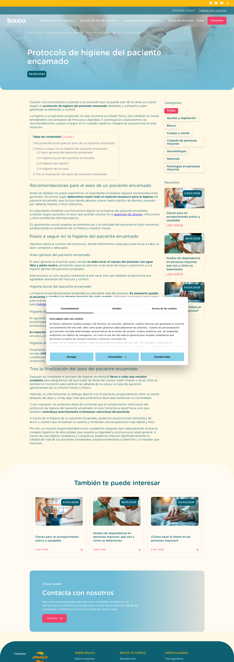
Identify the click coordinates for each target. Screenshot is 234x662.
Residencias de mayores (58, 20)
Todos (171, 110)
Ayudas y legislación (181, 118)
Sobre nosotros (85, 659)
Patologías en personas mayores (183, 168)
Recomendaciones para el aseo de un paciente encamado (74, 143)
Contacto (217, 20)
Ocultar (68, 137)
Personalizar (117, 356)
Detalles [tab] (116, 308)
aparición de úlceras (128, 214)
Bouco (171, 125)
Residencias (128, 659)
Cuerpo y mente (178, 133)
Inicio (30, 32)
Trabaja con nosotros (213, 10)
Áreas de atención (180, 20)
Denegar (71, 356)
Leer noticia (174, 225)
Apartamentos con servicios (144, 20)
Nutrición (173, 159)
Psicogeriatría (174, 659)
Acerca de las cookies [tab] (164, 308)
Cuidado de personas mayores (64, 32)
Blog (200, 20)
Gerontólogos (176, 151)
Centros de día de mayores (100, 20)
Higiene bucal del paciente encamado (65, 158)
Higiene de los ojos (53, 169)
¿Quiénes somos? (183, 10)
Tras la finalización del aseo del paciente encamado (70, 174)
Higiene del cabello (53, 163)
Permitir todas (162, 356)
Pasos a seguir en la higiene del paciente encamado (70, 149)
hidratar (42, 304)
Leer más (41, 549)
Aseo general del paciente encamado (65, 152)
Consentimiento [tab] (70, 308)
